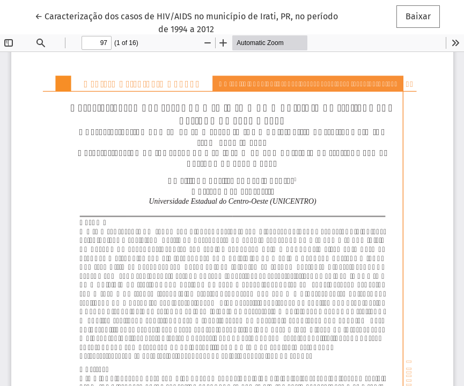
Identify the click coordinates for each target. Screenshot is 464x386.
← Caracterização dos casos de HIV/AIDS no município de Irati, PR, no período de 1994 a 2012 (186, 22)
